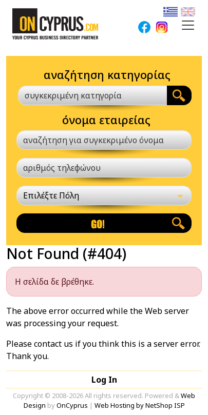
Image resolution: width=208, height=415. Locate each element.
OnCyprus (72, 405)
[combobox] (92, 95)
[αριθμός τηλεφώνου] (104, 167)
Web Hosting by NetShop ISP (139, 405)
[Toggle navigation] (188, 25)
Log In (104, 379)
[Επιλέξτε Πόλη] (104, 195)
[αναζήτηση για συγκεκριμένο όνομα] (104, 140)
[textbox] (86, 95)
